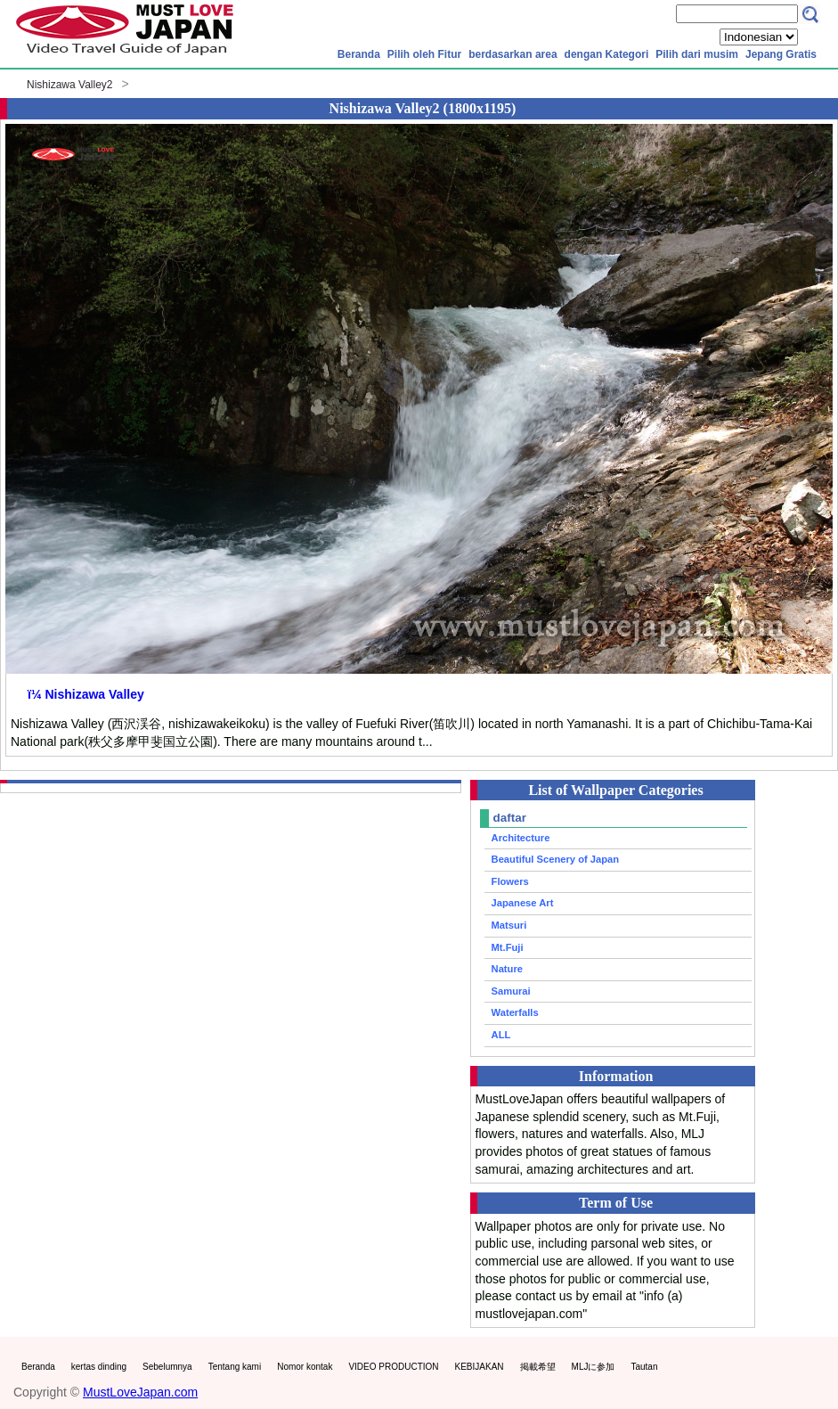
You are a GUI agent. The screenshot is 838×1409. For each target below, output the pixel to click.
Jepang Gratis (781, 54)
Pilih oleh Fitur (424, 54)
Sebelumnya (167, 1367)
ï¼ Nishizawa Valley (86, 694)
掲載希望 (538, 1367)
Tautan (644, 1367)
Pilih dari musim (696, 54)
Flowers (510, 881)
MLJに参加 (593, 1367)
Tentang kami (234, 1367)
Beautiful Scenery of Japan (556, 859)
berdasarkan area (512, 54)
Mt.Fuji (508, 947)
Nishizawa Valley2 (70, 84)
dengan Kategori (607, 54)
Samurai (511, 991)
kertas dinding (98, 1367)
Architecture (521, 837)
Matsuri (509, 925)
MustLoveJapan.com (140, 1392)
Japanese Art (523, 902)
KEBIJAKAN (479, 1367)
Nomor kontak (304, 1367)
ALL (501, 1034)
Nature (507, 968)
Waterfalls (515, 1012)
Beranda (359, 54)
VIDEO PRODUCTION (393, 1367)
